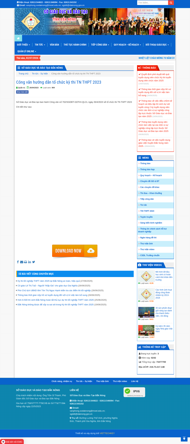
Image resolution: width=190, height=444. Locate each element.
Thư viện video (147, 249)
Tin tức (40, 44)
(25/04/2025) (149, 146)
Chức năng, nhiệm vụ (62, 381)
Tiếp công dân (100, 44)
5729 (151, 301)
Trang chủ (23, 73)
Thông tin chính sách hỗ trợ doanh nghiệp (152, 230)
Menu (145, 157)
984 (53, 88)
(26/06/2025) (152, 95)
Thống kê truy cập (154, 347)
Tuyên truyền (146, 217)
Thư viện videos (152, 265)
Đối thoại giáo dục (157, 44)
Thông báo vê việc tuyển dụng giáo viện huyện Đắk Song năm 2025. (154, 143)
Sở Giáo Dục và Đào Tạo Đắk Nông (42, 67)
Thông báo (145, 163)
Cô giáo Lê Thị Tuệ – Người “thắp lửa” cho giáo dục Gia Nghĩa (48, 285)
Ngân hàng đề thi (148, 237)
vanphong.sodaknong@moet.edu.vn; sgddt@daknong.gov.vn (55, 5)
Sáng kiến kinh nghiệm (151, 223)
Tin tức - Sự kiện (40, 73)
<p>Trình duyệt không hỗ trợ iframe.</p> (75, 176)
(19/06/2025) (157, 116)
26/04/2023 (34, 88)
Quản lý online (26, 51)
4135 (151, 283)
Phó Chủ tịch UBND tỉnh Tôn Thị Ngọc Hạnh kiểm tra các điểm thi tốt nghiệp (54, 290)
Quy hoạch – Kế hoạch (127, 44)
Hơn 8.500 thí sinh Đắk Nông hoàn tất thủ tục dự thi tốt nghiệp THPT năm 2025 (56, 300)
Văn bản (54, 44)
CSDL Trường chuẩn (150, 255)
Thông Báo (149, 67)
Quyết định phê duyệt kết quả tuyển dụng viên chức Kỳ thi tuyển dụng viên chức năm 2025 (155, 77)
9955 (151, 319)
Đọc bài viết (22, 92)
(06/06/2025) (144, 134)
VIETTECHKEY (107, 433)
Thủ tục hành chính (75, 44)
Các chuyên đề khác (150, 187)
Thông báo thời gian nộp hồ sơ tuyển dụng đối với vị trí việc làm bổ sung (52, 295)
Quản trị (21, 88)
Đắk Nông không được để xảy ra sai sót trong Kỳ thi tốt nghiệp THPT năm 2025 (56, 304)
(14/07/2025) (144, 84)
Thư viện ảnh (146, 243)
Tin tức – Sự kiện (84, 381)
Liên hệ (134, 381)
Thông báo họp (147, 169)
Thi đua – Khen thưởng (151, 193)
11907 (152, 337)
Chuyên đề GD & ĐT (149, 181)
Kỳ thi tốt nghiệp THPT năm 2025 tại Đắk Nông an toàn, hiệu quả (49, 281)
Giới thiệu (23, 44)
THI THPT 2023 (147, 211)
